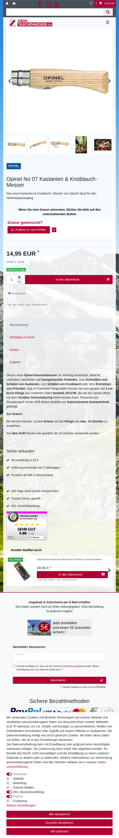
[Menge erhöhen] (19, 277)
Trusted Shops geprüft (25, 498)
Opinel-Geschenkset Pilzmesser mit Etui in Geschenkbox (69, 559)
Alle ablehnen (60, 831)
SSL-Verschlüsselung (25, 506)
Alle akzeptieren (59, 814)
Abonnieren (76, 680)
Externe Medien (23, 787)
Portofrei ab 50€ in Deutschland (32, 475)
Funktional (20, 801)
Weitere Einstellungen (21, 805)
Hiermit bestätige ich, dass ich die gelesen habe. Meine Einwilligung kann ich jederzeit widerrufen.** (58, 668)
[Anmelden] (7, 3)
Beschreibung (19, 325)
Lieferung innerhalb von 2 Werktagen (35, 467)
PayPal (18, 796)
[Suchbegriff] (54, 12)
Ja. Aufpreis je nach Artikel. (29, 229)
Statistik (18, 778)
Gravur (14, 349)
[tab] (59, 325)
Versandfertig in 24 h (24, 460)
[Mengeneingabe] (11, 279)
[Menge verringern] (19, 282)
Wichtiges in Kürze (22, 337)
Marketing (19, 783)
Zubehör (15, 362)
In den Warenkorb (82, 280)
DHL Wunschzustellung (28, 792)
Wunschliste (16, 293)
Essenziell (20, 774)
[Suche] (108, 12)
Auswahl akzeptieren (59, 822)
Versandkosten (38, 304)
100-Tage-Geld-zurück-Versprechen (34, 491)
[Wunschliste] (91, 3)
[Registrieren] (14, 3)
